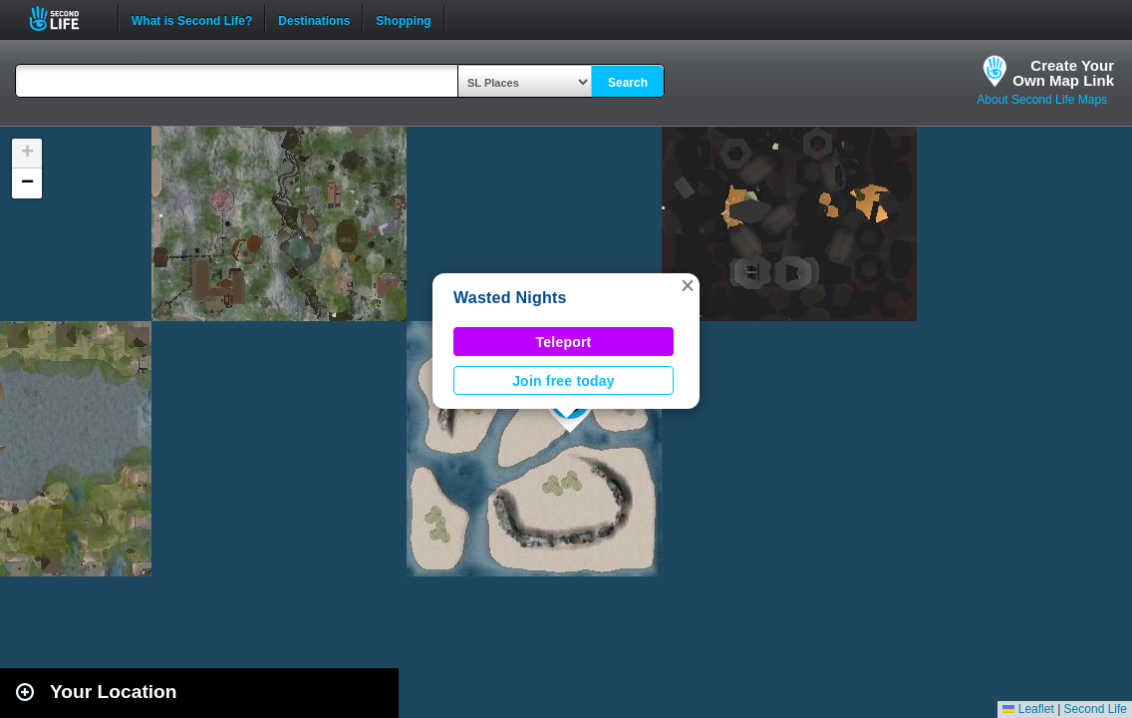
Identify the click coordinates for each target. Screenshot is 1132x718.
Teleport (564, 342)
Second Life (65, 18)
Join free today (563, 381)
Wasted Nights (510, 297)
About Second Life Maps (1042, 100)
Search (628, 83)
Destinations (314, 19)
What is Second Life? (192, 19)
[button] (688, 285)
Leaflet (1027, 709)
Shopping (403, 19)
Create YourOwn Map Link (1063, 73)
